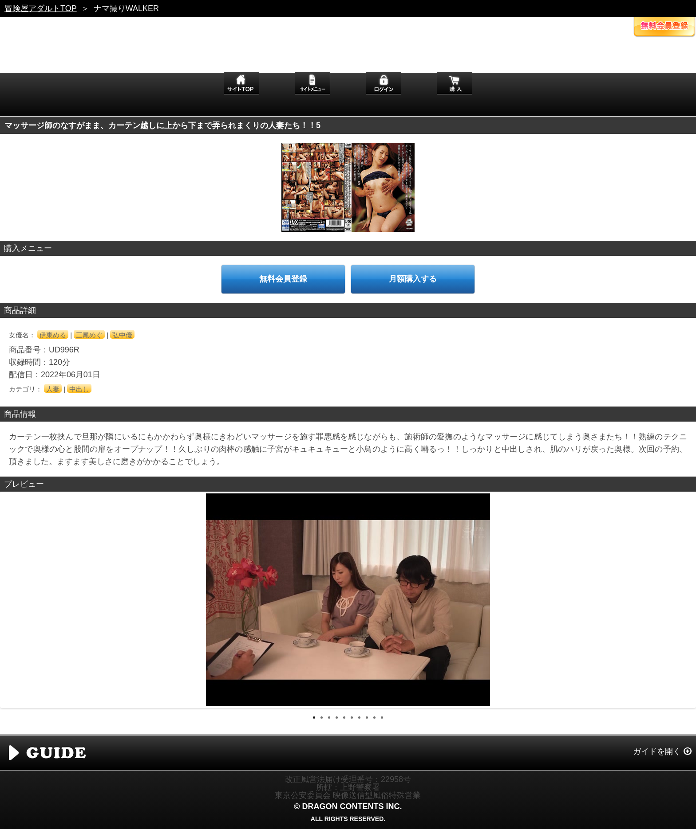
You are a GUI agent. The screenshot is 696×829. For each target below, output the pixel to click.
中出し (79, 389)
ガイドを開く (657, 751)
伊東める (53, 335)
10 (382, 717)
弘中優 (122, 335)
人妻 (52, 389)
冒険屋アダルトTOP (40, 8)
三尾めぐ (89, 335)
